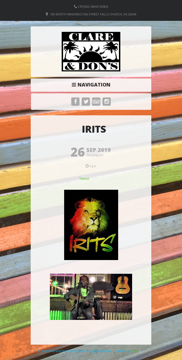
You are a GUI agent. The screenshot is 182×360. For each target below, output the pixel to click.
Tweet (84, 178)
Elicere (134, 351)
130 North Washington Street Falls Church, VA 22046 (93, 14)
